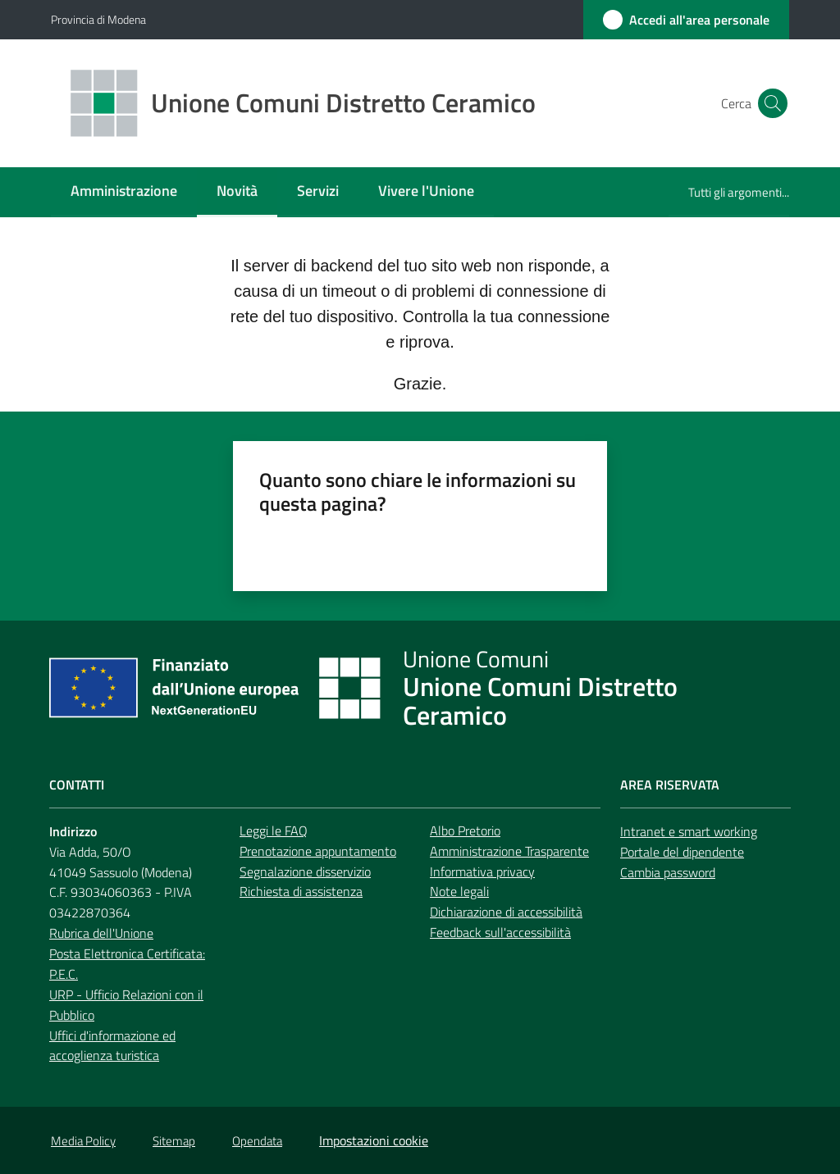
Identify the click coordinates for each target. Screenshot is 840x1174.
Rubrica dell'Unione (101, 933)
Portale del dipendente (682, 852)
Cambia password (667, 872)
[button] (769, 103)
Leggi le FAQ (274, 830)
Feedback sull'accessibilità (500, 932)
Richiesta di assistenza (301, 891)
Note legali (459, 891)
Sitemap (174, 1140)
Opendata (257, 1140)
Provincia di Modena (98, 19)
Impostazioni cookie (373, 1140)
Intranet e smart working (688, 831)
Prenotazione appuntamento (318, 851)
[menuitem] (124, 192)
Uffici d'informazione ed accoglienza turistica (112, 1046)
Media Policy (83, 1140)
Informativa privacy (482, 871)
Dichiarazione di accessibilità (506, 911)
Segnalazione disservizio (305, 871)
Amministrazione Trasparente (509, 851)
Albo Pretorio (465, 830)
